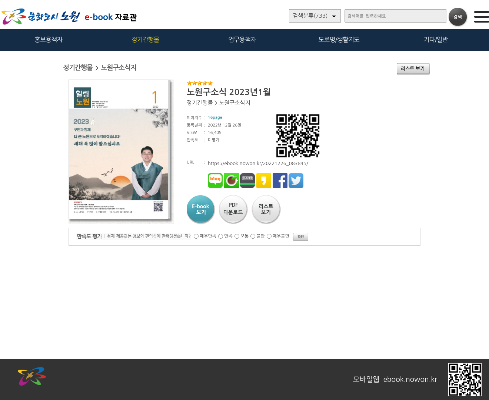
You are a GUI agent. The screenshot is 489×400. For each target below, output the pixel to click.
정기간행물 (145, 39)
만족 (228, 236)
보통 (244, 236)
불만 (260, 236)
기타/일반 (435, 39)
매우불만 (281, 236)
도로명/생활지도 (339, 39)
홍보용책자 (48, 39)
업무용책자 (242, 39)
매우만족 (208, 236)
